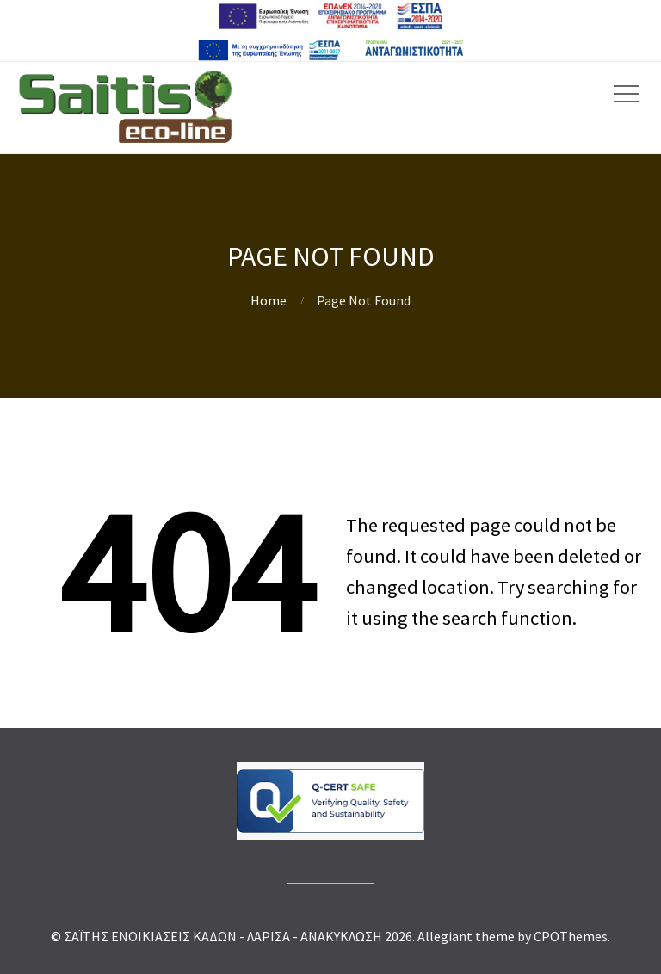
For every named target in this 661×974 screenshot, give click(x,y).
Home (268, 300)
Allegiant (445, 936)
